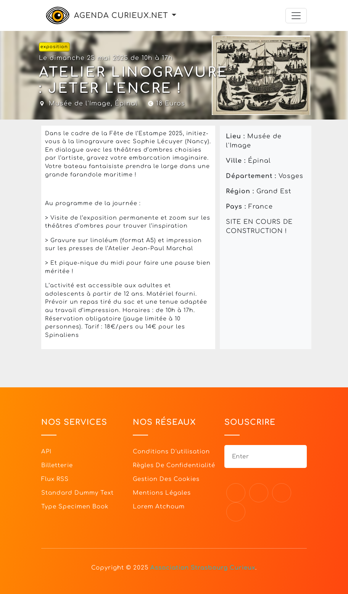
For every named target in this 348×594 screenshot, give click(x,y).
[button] (174, 15)
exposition (54, 46)
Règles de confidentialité (174, 465)
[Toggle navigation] (296, 15)
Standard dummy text (77, 493)
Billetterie (57, 465)
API (46, 451)
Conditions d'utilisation (171, 451)
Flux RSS (55, 479)
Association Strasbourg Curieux (202, 568)
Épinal (126, 103)
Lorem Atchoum (159, 506)
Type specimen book (75, 506)
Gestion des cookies (166, 479)
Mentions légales (162, 493)
